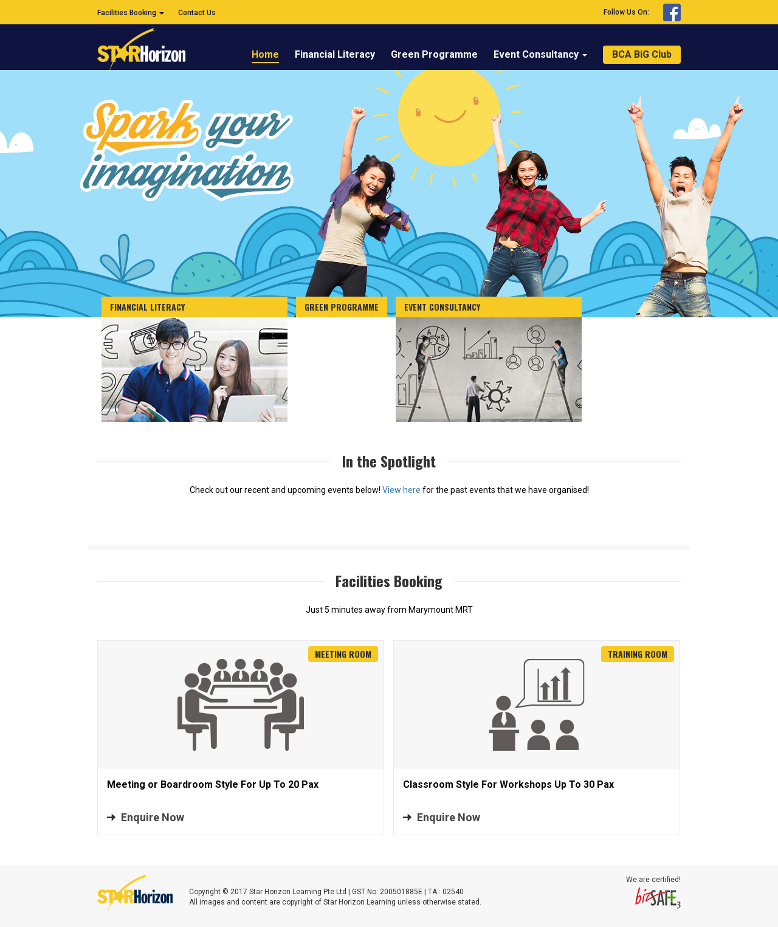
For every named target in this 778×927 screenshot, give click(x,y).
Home (265, 54)
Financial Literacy (335, 54)
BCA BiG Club (642, 54)
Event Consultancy (540, 54)
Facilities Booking (130, 13)
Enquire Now (152, 817)
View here (401, 490)
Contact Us (197, 13)
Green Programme (434, 54)
